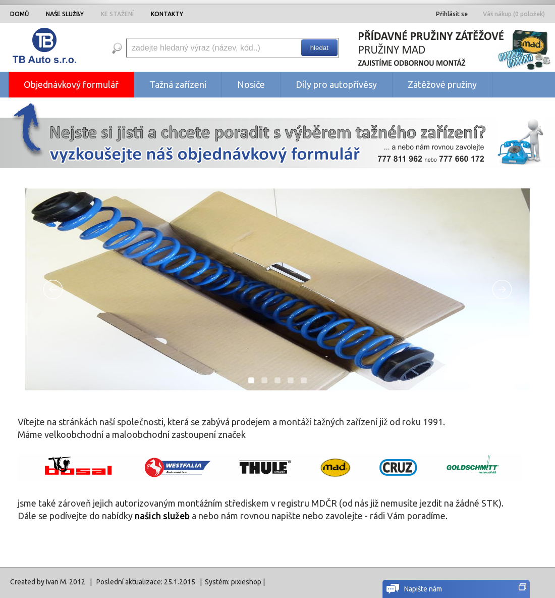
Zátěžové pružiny (442, 84)
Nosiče (251, 84)
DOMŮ (19, 14)
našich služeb (162, 516)
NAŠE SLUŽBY (65, 14)
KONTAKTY (167, 14)
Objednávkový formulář (71, 84)
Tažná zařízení (177, 84)
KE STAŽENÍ (117, 14)
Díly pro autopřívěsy (336, 84)
